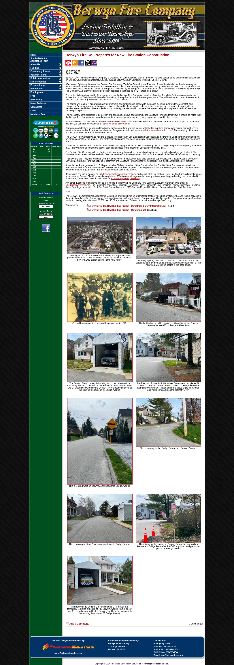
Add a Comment (79, 623)
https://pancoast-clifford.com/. (116, 123)
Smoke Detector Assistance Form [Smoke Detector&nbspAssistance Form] (39, 59)
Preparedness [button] (37, 85)
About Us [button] (35, 64)
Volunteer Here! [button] (38, 75)
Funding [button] (34, 68)
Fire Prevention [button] (38, 81)
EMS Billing (36, 99)
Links (33, 110)
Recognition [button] (36, 88)
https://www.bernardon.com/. (159, 130)
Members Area (38, 114)
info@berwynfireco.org (172, 655)
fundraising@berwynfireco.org (125, 178)
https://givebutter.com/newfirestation (118, 174)
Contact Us (36, 107)
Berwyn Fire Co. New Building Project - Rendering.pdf (118, 210)
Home (33, 55)
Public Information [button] (40, 78)
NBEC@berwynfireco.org (78, 185)
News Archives (38, 103)
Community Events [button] (40, 71)
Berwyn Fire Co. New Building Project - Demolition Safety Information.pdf (128, 206)
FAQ (32, 96)
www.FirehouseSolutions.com (68, 653)
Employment (37, 92)
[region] (45, 84)
